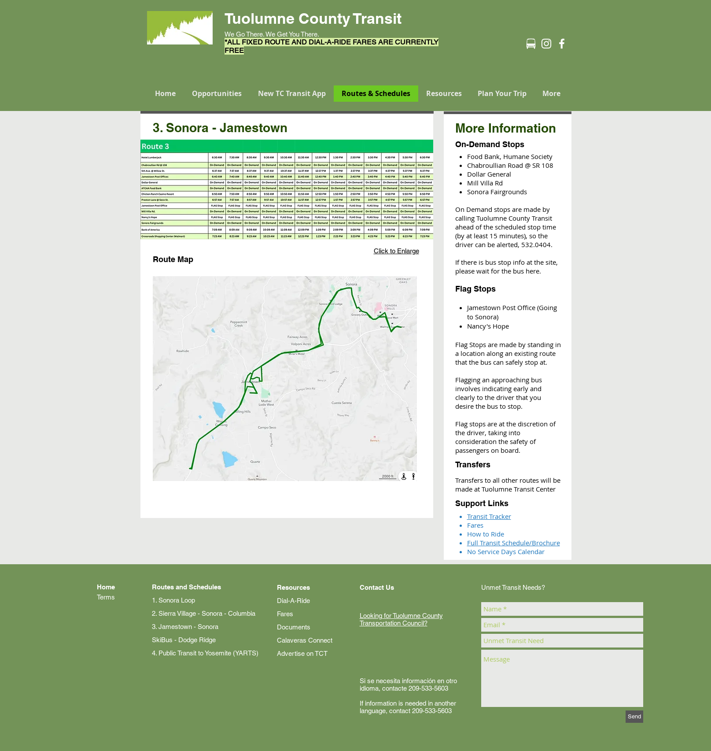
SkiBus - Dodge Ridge (184, 640)
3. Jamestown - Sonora (185, 626)
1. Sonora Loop (173, 600)
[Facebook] (561, 43)
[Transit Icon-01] (531, 43)
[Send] (634, 716)
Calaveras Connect (304, 640)
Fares (285, 614)
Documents (293, 627)
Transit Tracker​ (489, 516)
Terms (106, 597)
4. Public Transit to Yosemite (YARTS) (205, 653)
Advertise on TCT (302, 653)
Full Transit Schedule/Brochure (513, 542)
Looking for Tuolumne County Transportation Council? (401, 619)
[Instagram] (546, 43)
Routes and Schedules (186, 587)
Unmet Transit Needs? (513, 587)
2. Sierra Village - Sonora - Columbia (203, 613)
